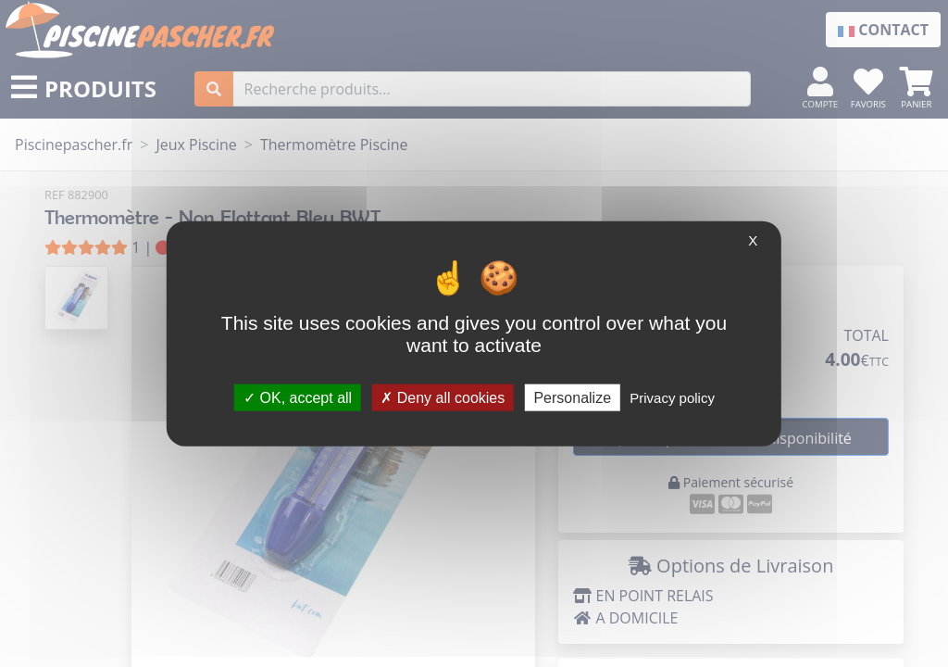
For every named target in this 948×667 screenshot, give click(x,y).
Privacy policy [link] (672, 397)
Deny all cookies (442, 397)
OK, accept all (297, 397)
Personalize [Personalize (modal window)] (572, 397)
